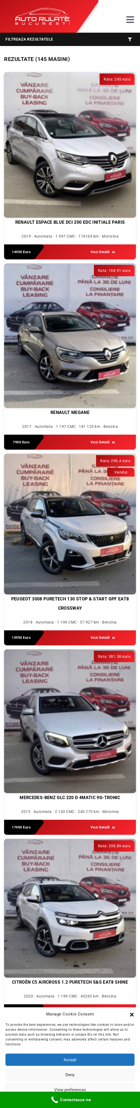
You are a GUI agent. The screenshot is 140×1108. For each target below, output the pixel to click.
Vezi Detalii (103, 252)
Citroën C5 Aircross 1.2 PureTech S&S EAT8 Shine (70, 982)
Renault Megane (70, 412)
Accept (70, 1059)
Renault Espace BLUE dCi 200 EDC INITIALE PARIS (70, 222)
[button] (132, 1014)
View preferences (70, 1089)
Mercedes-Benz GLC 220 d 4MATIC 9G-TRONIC (70, 797)
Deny (70, 1074)
